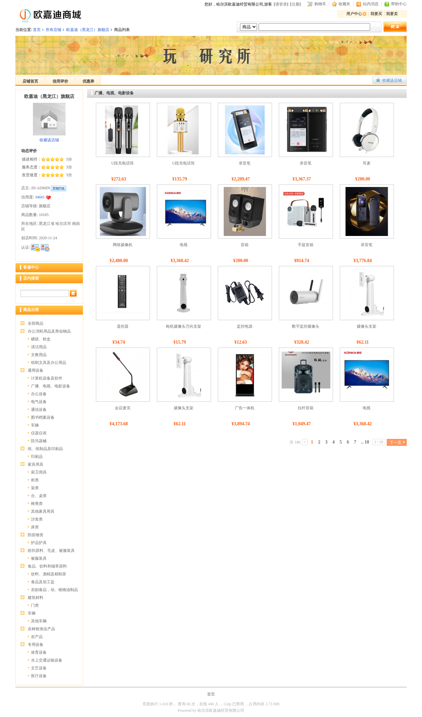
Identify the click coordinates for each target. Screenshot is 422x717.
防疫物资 (35, 535)
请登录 (281, 4)
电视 (184, 244)
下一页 (395, 442)
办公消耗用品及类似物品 (49, 331)
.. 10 (365, 442)
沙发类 (37, 519)
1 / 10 (378, 442)
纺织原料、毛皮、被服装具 (51, 550)
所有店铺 (53, 29)
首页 (37, 29)
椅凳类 (37, 503)
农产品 (37, 636)
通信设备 (39, 409)
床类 (35, 527)
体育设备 (39, 652)
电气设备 (39, 401)
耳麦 (366, 163)
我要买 (376, 13)
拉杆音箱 (305, 408)
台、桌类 (39, 495)
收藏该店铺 (392, 80)
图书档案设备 (42, 417)
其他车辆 (39, 621)
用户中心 (354, 13)
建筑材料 (35, 597)
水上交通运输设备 (46, 660)
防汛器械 (39, 441)
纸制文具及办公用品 (48, 362)
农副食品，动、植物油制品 (54, 589)
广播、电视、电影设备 (50, 386)
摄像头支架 (366, 326)
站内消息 (371, 4)
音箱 (245, 244)
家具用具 (35, 464)
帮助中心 (399, 4)
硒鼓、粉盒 (41, 339)
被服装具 (39, 558)
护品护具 (39, 542)
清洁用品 (39, 347)
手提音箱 (305, 244)
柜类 (35, 480)
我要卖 (392, 13)
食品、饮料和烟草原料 (47, 566)
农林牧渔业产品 (41, 629)
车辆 (35, 425)
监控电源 (244, 326)
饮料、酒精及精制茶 (48, 574)
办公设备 (39, 394)
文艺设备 (39, 668)
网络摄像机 (122, 244)
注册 (295, 4)
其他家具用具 (42, 511)
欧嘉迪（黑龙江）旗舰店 (87, 29)
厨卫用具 (39, 472)
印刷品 (37, 456)
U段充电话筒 (122, 163)
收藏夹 (344, 4)
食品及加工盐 (42, 582)
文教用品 (39, 354)
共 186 (295, 442)
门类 (35, 605)
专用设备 (35, 644)
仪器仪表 (39, 433)
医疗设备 (39, 676)
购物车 (320, 4)
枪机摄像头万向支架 (183, 326)
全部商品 (35, 323)
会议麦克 (122, 408)
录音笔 (244, 163)
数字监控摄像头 (305, 326)
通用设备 (35, 370)
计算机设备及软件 (46, 378)
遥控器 (122, 326)
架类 (35, 488)
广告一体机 (244, 408)
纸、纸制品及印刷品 (45, 448)
